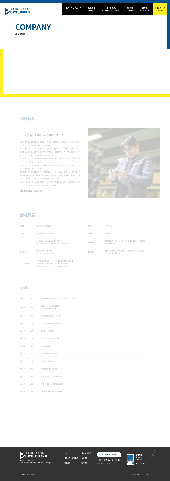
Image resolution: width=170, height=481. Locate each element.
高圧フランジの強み (71, 458)
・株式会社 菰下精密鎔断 (43, 263)
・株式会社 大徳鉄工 (63, 266)
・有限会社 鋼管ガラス (43, 266)
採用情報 (84, 463)
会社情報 (84, 458)
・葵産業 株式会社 (62, 263)
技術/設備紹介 (86, 453)
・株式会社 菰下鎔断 (42, 260)
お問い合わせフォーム (110, 454)
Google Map (50, 463)
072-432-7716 (47, 250)
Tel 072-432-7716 (109, 460)
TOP (66, 453)
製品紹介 (68, 463)
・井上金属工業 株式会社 (64, 260)
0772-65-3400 (50, 252)
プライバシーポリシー (27, 474)
